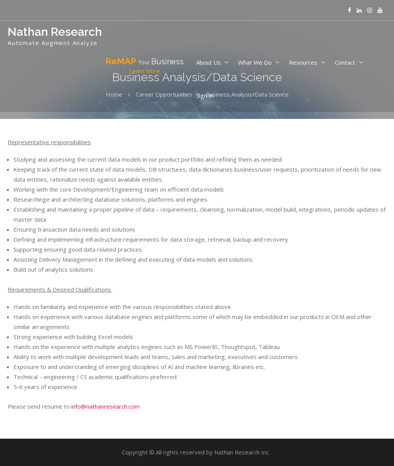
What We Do (255, 62)
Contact (345, 62)
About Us (208, 62)
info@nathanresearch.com (105, 406)
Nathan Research (55, 31)
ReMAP (144, 66)
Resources (303, 62)
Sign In (205, 95)
